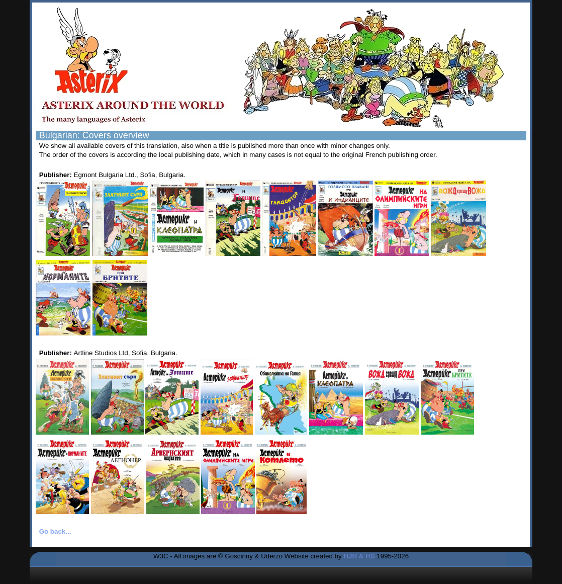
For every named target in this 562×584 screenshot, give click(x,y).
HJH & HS (358, 556)
